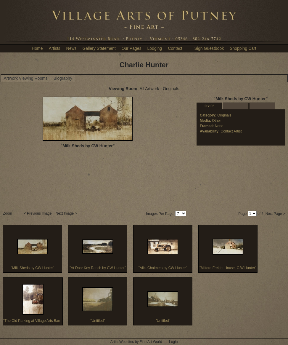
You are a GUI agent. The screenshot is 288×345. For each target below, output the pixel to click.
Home (37, 48)
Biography (63, 78)
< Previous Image (38, 213)
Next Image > (67, 213)
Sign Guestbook (209, 48)
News (71, 48)
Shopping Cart (243, 48)
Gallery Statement (99, 48)
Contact (175, 48)
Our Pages (131, 48)
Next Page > (275, 214)
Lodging (154, 48)
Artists (54, 48)
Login (173, 342)
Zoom (8, 213)
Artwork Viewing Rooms (26, 78)
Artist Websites (122, 342)
